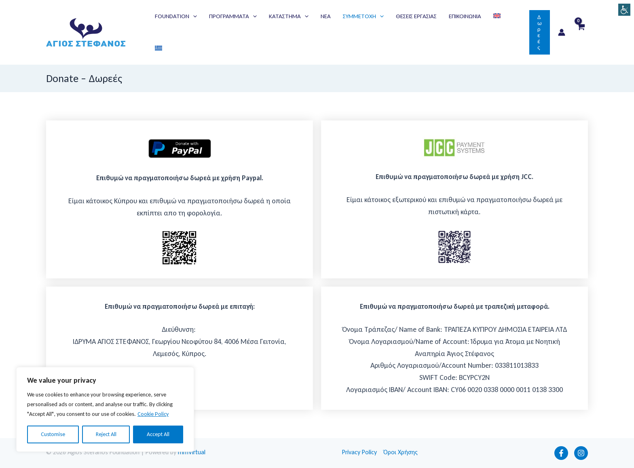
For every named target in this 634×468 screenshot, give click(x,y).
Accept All (158, 434)
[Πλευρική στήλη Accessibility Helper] (624, 9)
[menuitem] (497, 16)
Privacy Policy (359, 452)
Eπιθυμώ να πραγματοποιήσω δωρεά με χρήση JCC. (454, 177)
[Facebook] (561, 453)
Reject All (106, 434)
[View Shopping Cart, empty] (580, 32)
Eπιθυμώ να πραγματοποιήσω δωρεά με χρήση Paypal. (179, 178)
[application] (193, 16)
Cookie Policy (153, 414)
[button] (176, 16)
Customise (53, 434)
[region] (105, 409)
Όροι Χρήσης (400, 452)
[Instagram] (581, 453)
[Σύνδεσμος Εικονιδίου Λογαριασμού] (561, 32)
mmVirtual (191, 452)
